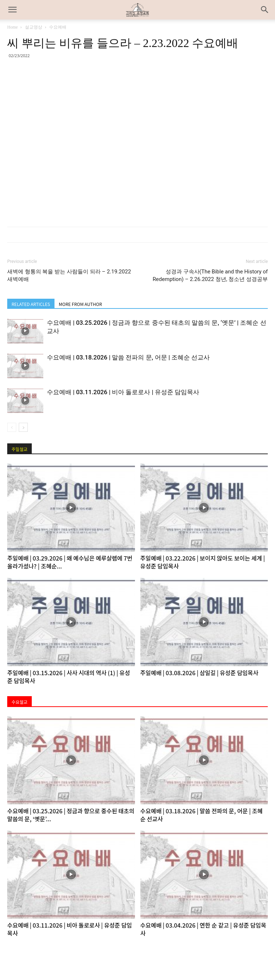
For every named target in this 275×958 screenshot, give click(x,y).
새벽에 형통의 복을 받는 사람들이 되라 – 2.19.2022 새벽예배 (69, 275)
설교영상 (33, 27)
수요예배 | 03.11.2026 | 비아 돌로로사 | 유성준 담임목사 (123, 392)
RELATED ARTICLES (31, 304)
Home (12, 27)
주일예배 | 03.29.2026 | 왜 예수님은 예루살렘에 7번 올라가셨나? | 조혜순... (69, 562)
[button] (265, 10)
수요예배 (57, 27)
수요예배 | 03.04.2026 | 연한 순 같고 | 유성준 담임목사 (203, 929)
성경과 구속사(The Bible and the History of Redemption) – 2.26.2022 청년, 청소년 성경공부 (210, 275)
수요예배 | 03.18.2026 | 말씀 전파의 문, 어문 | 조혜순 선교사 (128, 357)
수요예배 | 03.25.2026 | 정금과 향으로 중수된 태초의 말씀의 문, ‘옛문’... (70, 814)
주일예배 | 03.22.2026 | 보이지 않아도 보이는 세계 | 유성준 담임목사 (202, 562)
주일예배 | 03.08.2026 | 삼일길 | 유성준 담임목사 (199, 672)
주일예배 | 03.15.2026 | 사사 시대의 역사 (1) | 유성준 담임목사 (68, 676)
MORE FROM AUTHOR (80, 304)
